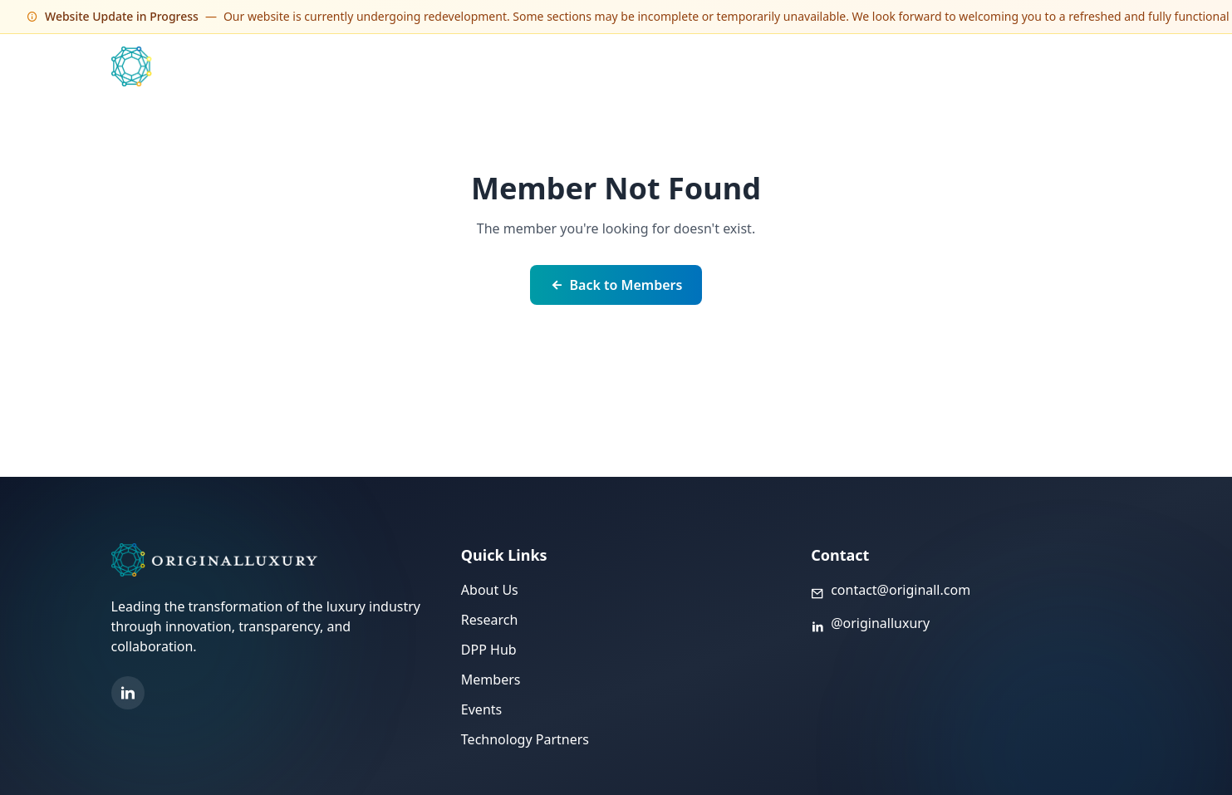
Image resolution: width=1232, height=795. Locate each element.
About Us (489, 590)
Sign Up (1100, 66)
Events (611, 66)
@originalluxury (880, 623)
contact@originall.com (900, 590)
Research (489, 620)
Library (971, 66)
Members (683, 66)
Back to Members (616, 285)
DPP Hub (901, 66)
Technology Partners (793, 66)
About (1035, 66)
